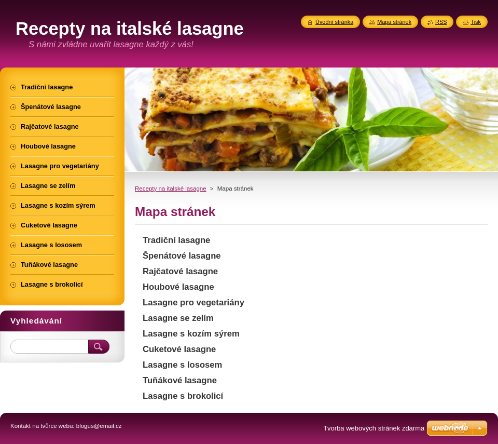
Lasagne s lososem (182, 365)
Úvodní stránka (334, 22)
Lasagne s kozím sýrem (191, 334)
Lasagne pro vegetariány (193, 302)
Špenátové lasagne (182, 256)
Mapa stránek (394, 22)
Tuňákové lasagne (180, 380)
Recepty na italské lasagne (170, 188)
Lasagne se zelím (178, 318)
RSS (441, 22)
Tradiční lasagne (176, 240)
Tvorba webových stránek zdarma (373, 428)
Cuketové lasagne (179, 349)
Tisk (476, 22)
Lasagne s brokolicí (183, 396)
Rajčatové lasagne (180, 271)
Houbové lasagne (178, 287)
